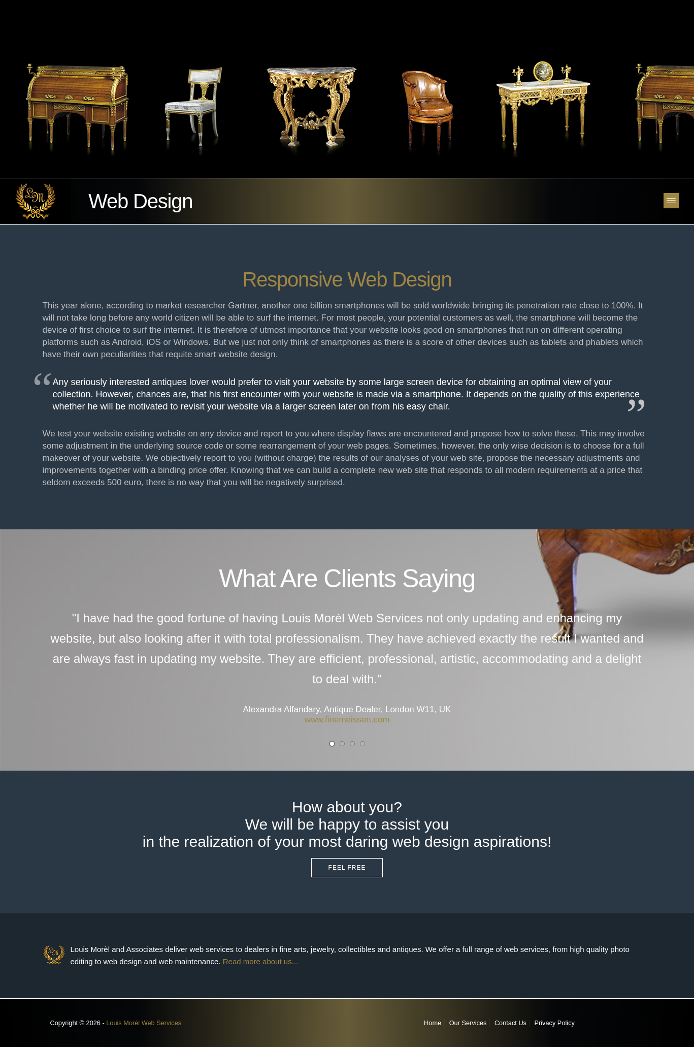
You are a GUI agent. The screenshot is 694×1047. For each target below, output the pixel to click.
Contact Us (510, 1023)
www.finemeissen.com (346, 719)
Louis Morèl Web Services (143, 1023)
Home (432, 1023)
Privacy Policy (555, 1023)
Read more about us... (260, 961)
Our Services (468, 1023)
